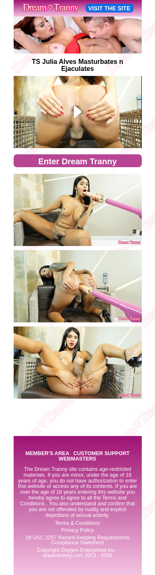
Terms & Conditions (77, 523)
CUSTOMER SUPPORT (101, 453)
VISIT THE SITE (109, 8)
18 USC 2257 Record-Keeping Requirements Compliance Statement (77, 540)
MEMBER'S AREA (47, 453)
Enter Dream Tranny (77, 161)
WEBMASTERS (77, 459)
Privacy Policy (77, 530)
